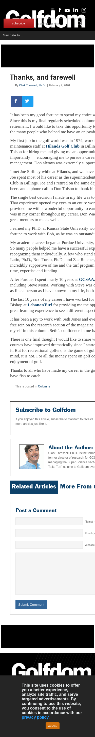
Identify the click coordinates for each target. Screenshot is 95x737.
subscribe (18, 23)
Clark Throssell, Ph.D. (32, 85)
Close (53, 725)
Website (89, 544)
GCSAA (86, 279)
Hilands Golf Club (63, 146)
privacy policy (35, 717)
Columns (44, 386)
